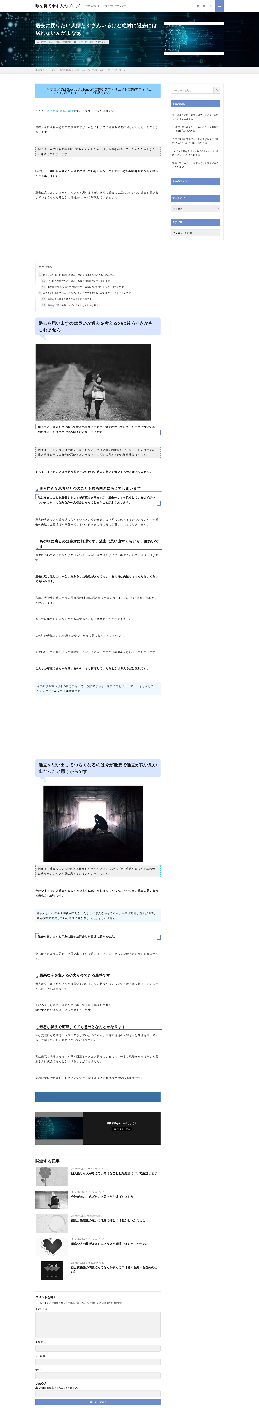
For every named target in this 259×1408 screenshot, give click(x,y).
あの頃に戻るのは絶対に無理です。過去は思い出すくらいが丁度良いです (82, 287)
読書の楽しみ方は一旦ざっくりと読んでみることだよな (195, 165)
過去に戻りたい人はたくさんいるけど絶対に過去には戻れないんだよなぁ (93, 70)
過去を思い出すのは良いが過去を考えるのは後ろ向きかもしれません (76, 274)
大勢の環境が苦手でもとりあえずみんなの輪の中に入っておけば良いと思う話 (195, 141)
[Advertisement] (98, 234)
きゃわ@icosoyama (60, 110)
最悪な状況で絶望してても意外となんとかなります (71, 305)
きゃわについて (91, 5)
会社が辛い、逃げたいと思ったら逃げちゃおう (102, 1196)
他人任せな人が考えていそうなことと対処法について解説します (114, 1173)
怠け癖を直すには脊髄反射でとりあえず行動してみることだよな (195, 117)
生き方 (80, 42)
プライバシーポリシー (114, 5)
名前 (39, 1342)
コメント (41, 1309)
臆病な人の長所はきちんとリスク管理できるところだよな (109, 1244)
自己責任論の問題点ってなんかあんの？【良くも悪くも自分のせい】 (114, 1270)
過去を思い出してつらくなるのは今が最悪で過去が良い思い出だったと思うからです (84, 293)
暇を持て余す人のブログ (57, 6)
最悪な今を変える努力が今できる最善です (66, 299)
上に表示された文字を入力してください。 (57, 1388)
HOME (41, 70)
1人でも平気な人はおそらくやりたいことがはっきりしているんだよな (195, 153)
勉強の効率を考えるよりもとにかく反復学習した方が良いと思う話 (195, 129)
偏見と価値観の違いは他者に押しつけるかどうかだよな (108, 1220)
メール (40, 1356)
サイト (38, 1370)
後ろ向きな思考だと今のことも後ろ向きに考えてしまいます (75, 281)
